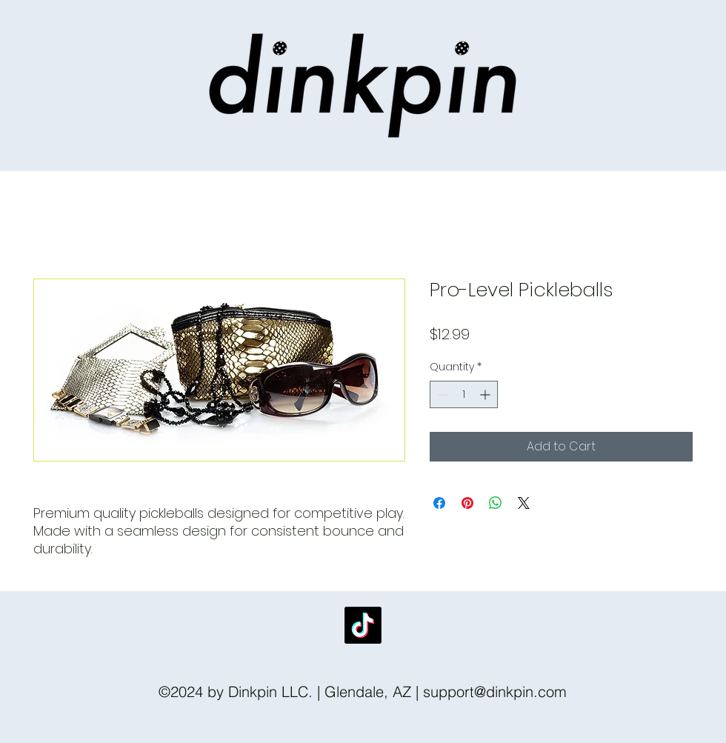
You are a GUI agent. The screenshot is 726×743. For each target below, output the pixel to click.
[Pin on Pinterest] (467, 503)
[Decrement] (441, 394)
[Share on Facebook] (439, 503)
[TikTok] (363, 625)
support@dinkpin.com (495, 691)
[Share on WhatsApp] (495, 503)
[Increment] (486, 394)
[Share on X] (524, 503)
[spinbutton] (463, 394)
